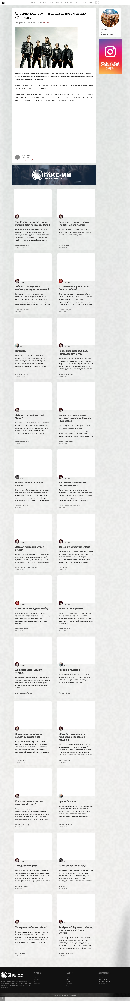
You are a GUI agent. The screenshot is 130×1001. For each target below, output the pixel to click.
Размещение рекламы (104, 985)
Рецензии (68, 2)
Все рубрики (69, 980)
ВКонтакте (36, 983)
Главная (34, 2)
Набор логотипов (103, 987)
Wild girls (68, 985)
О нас (77, 2)
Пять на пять (69, 987)
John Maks (46, 23)
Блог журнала (37, 987)
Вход (90, 2)
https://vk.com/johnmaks (29, 160)
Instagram (36, 985)
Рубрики (59, 2)
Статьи (51, 2)
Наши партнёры (103, 980)
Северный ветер (70, 989)
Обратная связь (103, 983)
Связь (84, 2)
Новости (43, 2)
